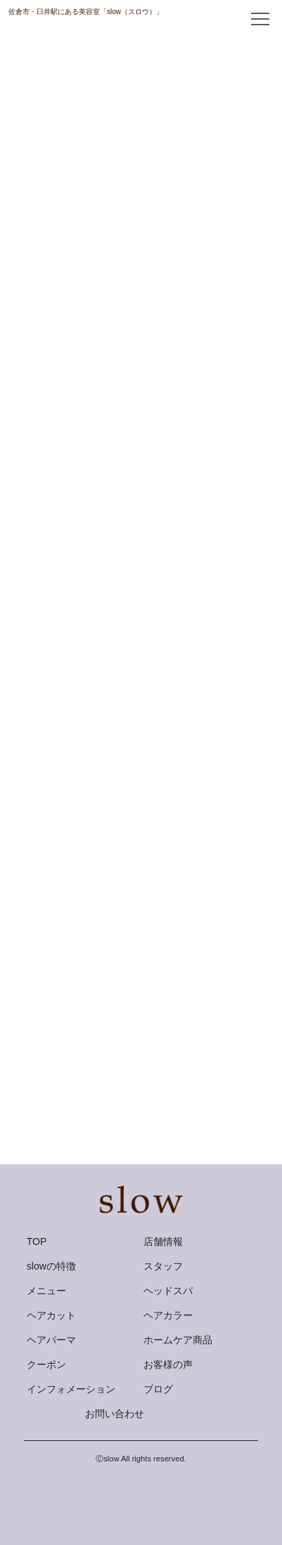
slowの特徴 (51, 1266)
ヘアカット (51, 1315)
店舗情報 (163, 1241)
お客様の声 (168, 1364)
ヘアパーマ (51, 1339)
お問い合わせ (114, 1413)
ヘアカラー (168, 1315)
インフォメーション (71, 1389)
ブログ (158, 1389)
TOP (37, 1241)
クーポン (46, 1364)
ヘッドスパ (168, 1290)
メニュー (46, 1290)
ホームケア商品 (177, 1339)
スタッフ (163, 1266)
